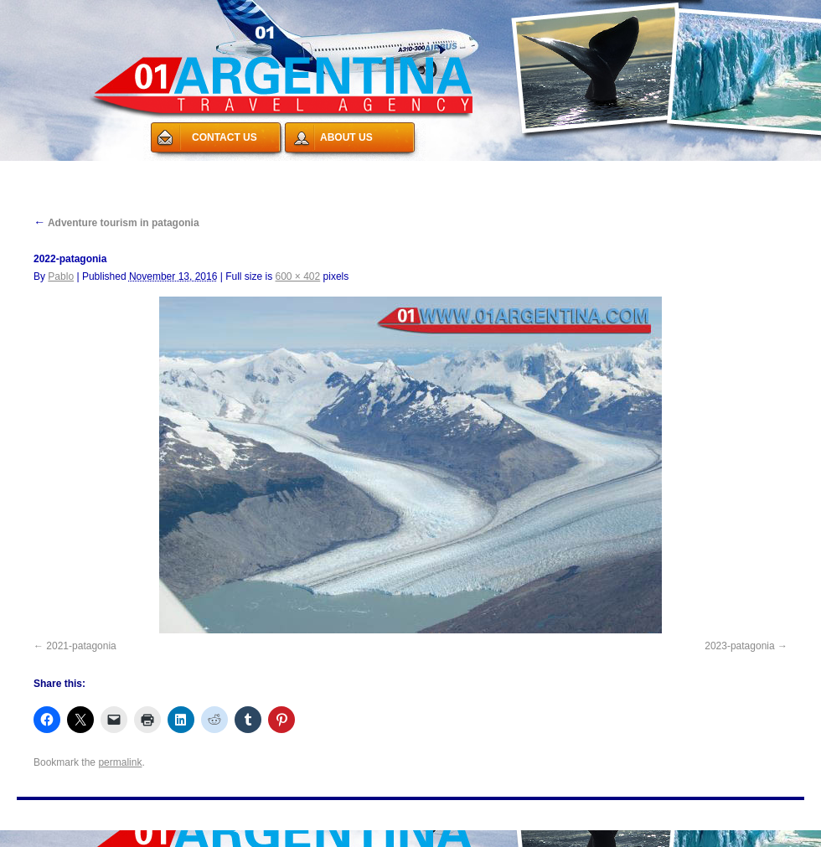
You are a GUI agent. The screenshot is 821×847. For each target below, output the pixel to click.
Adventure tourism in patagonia (116, 223)
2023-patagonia (739, 646)
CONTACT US (224, 137)
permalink (120, 762)
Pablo (61, 276)
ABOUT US (346, 137)
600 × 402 (298, 276)
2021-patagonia (81, 646)
